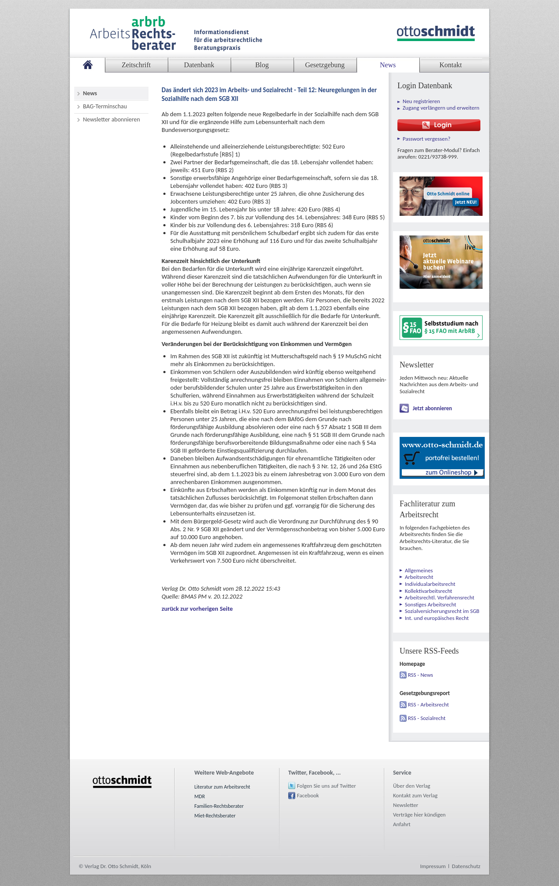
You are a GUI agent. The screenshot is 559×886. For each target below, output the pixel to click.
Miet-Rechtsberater (214, 816)
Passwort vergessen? (426, 138)
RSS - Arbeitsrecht (428, 704)
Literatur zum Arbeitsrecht (222, 787)
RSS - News (420, 674)
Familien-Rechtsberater (219, 806)
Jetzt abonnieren (432, 408)
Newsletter (405, 805)
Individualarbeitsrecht (430, 584)
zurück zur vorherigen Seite (197, 609)
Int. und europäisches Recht (437, 618)
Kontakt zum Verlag (415, 795)
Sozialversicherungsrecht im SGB (442, 611)
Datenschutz (466, 866)
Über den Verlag (411, 785)
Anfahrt (402, 824)
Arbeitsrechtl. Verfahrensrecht (439, 597)
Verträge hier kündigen (419, 814)
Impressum (433, 866)
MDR (199, 796)
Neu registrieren (421, 101)
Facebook (308, 795)
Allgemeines (419, 570)
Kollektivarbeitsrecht (428, 591)
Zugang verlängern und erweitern (441, 107)
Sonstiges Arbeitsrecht (430, 604)
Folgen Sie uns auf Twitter (326, 785)
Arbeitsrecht (419, 577)
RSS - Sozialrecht (426, 718)
